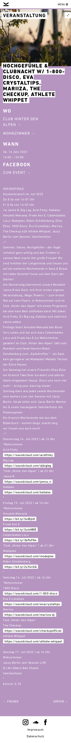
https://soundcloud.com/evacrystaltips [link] (32, 604)
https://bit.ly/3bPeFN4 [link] (21, 540)
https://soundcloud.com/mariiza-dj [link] (30, 614)
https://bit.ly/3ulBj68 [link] (20, 518)
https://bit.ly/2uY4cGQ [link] (21, 566)
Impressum (35, 729)
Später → (60, 701)
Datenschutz (35, 736)
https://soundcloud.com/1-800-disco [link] (31, 593)
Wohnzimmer (16, 133)
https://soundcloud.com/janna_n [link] (28, 481)
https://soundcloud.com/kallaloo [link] (28, 492)
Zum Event (14, 172)
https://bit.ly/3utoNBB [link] (20, 529)
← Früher (11, 701)
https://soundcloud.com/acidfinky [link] (29, 455)
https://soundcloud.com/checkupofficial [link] (33, 630)
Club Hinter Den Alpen (20, 122)
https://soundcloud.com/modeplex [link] (29, 556)
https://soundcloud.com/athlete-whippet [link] (33, 641)
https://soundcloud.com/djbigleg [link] (28, 465)
